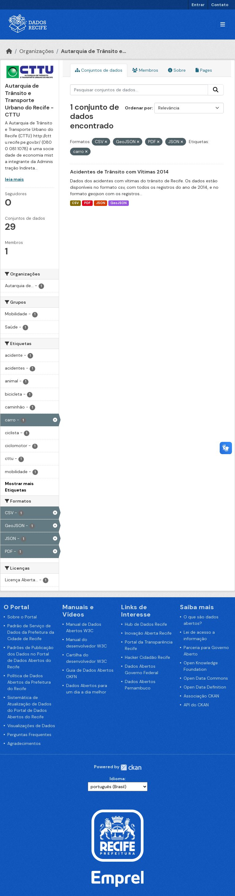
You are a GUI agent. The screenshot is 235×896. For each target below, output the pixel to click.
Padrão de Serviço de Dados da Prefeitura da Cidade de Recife (30, 632)
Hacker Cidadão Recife (147, 657)
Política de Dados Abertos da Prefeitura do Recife (29, 682)
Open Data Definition (205, 687)
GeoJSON (118, 203)
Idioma (117, 778)
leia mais (14, 179)
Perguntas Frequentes (29, 734)
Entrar (198, 4)
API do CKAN (196, 705)
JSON (100, 203)
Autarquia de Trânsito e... (93, 51)
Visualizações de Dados (31, 725)
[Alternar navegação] (222, 24)
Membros (145, 70)
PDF (87, 203)
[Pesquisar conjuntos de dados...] (139, 89)
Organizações (36, 51)
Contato (219, 4)
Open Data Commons (206, 678)
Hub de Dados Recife (146, 624)
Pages (204, 70)
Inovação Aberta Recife (148, 633)
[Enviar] (216, 89)
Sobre (177, 70)
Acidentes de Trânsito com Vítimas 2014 (119, 172)
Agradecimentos (24, 743)
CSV (75, 203)
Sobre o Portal (22, 617)
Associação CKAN (201, 696)
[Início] (9, 51)
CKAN (131, 767)
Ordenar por (138, 108)
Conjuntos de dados (98, 70)
